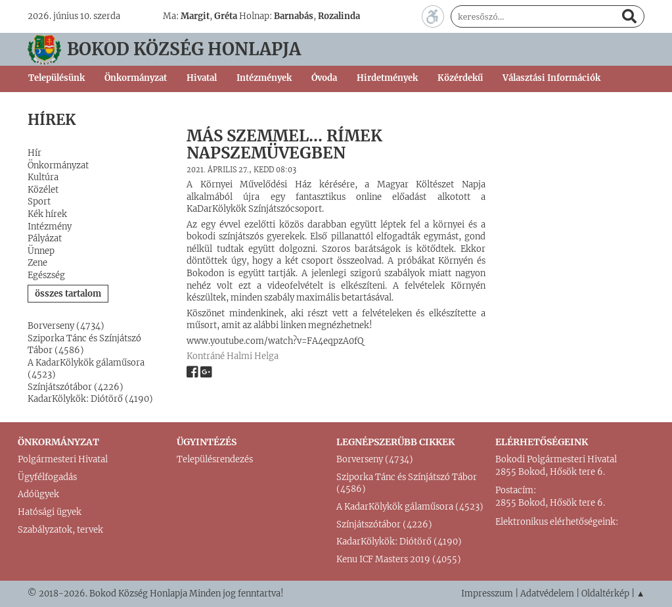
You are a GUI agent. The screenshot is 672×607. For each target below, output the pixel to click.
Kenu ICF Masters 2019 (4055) (398, 559)
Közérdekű (460, 78)
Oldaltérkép (605, 593)
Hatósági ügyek (49, 512)
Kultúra (43, 177)
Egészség (46, 275)
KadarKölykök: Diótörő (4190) (90, 398)
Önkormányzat (58, 165)
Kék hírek (47, 214)
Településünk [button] (56, 78)
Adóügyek (38, 494)
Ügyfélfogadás (47, 477)
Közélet (43, 189)
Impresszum (487, 593)
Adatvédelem (547, 593)
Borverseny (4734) (66, 325)
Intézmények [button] (264, 78)
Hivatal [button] (202, 78)
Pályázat (45, 238)
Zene (37, 262)
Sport (39, 201)
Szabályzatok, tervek (60, 529)
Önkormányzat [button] (135, 78)
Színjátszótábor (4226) (75, 387)
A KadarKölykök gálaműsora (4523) (409, 506)
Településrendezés (215, 459)
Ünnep (41, 250)
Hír (34, 152)
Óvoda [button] (324, 78)
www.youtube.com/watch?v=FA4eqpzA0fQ (275, 341)
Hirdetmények (387, 78)
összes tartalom (68, 293)
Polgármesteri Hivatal (63, 459)
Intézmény (50, 226)
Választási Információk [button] (551, 78)
